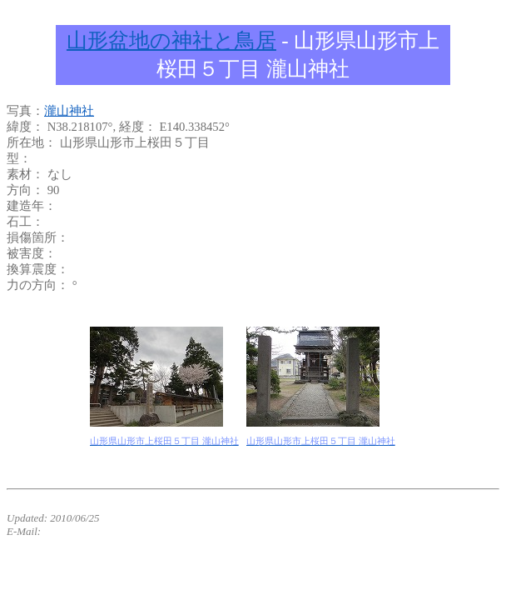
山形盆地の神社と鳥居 (171, 40)
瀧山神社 (69, 111)
